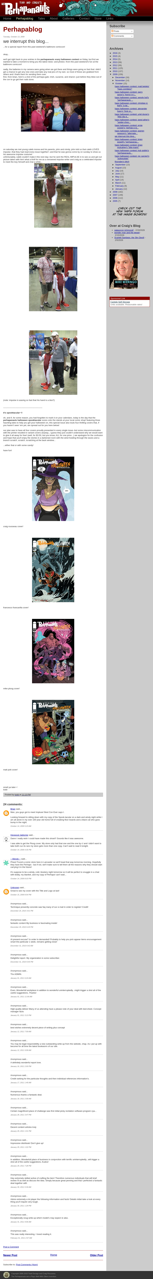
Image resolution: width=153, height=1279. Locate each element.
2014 (115, 59)
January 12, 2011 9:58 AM (20, 1050)
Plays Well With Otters (6, 1275)
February (119, 186)
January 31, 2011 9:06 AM (20, 1222)
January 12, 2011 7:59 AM (20, 1032)
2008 (115, 192)
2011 (115, 68)
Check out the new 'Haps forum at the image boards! (130, 212)
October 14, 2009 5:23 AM (20, 826)
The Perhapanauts (24, 8)
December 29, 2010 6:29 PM (21, 927)
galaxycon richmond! (124, 230)
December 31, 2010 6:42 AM (21, 946)
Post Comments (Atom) (27, 1264)
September (120, 164)
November (120, 80)
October (119, 83)
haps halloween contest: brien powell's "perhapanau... (128, 140)
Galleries (68, 18)
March (118, 183)
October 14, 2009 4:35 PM (20, 850)
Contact (84, 18)
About (54, 18)
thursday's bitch (122, 161)
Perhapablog (24, 18)
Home (7, 18)
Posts (115, 31)
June (117, 173)
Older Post (96, 1255)
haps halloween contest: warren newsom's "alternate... (129, 132)
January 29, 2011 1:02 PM (20, 1147)
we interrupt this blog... (125, 136)
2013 (115, 62)
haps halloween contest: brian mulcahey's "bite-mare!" (128, 146)
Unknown (14, 887)
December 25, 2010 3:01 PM (21, 911)
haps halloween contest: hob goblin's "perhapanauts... (132, 151)
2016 (115, 53)
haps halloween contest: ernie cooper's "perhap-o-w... (128, 126)
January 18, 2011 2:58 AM (20, 1099)
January (119, 189)
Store (98, 18)
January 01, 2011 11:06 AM (21, 997)
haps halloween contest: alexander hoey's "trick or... (131, 109)
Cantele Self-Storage (120, 302)
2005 (115, 201)
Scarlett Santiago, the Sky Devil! (129, 237)
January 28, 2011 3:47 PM (20, 1115)
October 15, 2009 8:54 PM (20, 895)
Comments (117, 36)
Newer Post (10, 1255)
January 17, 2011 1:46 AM (20, 1083)
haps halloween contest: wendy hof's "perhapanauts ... (132, 98)
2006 (115, 198)
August (118, 167)
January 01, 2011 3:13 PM (20, 1015)
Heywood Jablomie (19, 835)
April (117, 180)
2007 (115, 195)
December (120, 77)
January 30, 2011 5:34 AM (20, 1187)
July (117, 171)
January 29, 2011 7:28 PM (20, 1166)
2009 (115, 74)
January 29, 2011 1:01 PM (20, 1131)
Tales (41, 18)
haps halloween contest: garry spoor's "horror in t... (129, 93)
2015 (115, 56)
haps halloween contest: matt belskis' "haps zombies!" (132, 87)
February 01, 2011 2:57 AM (21, 1238)
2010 (115, 71)
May (117, 176)
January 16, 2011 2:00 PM (20, 1066)
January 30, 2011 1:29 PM (20, 1206)
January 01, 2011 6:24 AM (20, 978)
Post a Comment (11, 1247)
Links (109, 18)
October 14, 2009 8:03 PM (20, 879)
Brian (12, 809)
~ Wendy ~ (15, 859)
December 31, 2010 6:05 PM (21, 962)
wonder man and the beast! (127, 232)
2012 (115, 65)
